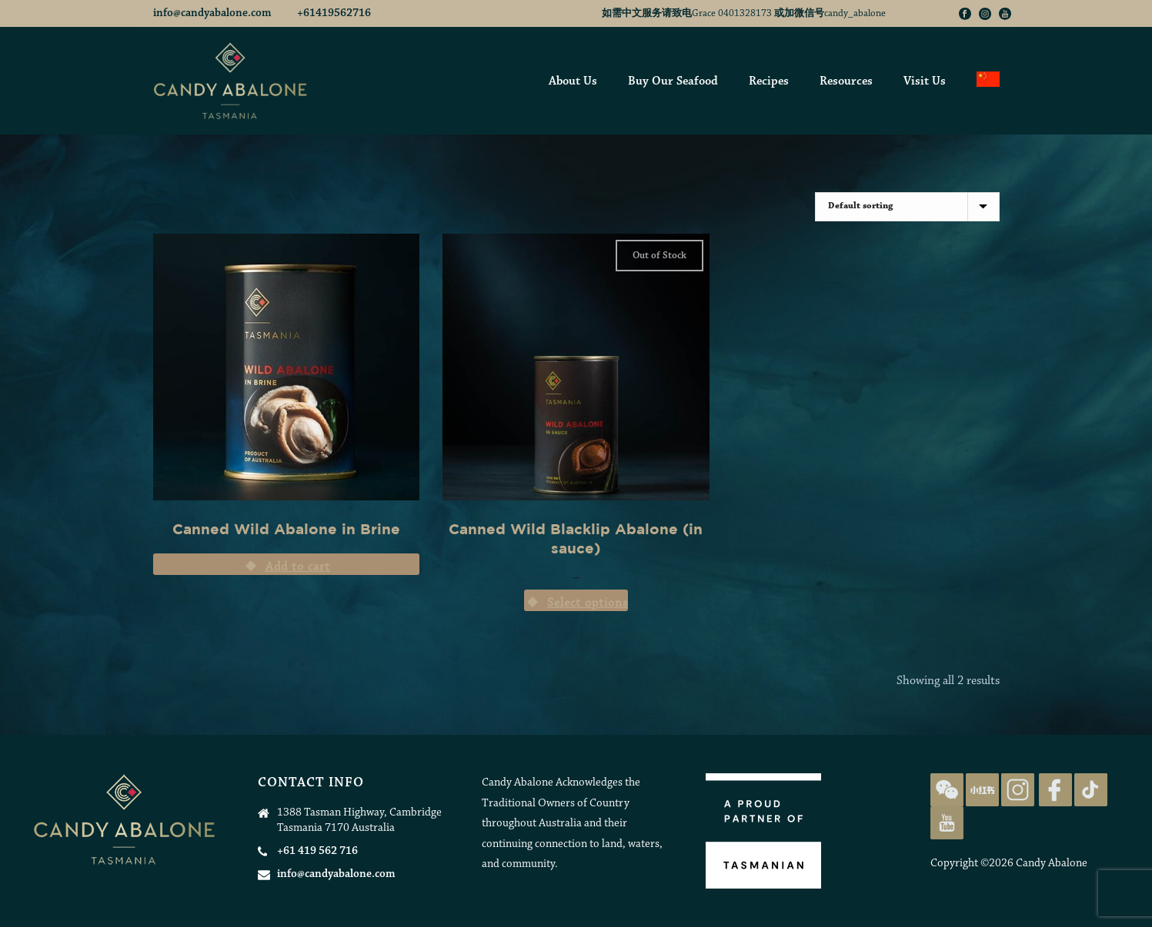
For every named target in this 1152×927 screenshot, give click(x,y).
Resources (846, 81)
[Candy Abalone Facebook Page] (1055, 790)
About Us (573, 81)
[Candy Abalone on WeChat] (946, 790)
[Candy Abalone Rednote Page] (982, 790)
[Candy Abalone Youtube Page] (946, 823)
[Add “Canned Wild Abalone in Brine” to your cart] (286, 564)
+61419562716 (334, 13)
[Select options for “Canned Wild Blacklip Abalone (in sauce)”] (576, 600)
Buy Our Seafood (673, 81)
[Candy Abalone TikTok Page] (1090, 790)
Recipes (769, 81)
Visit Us (924, 81)
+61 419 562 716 (317, 851)
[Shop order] (907, 206)
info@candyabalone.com (213, 13)
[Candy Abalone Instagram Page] (1017, 790)
